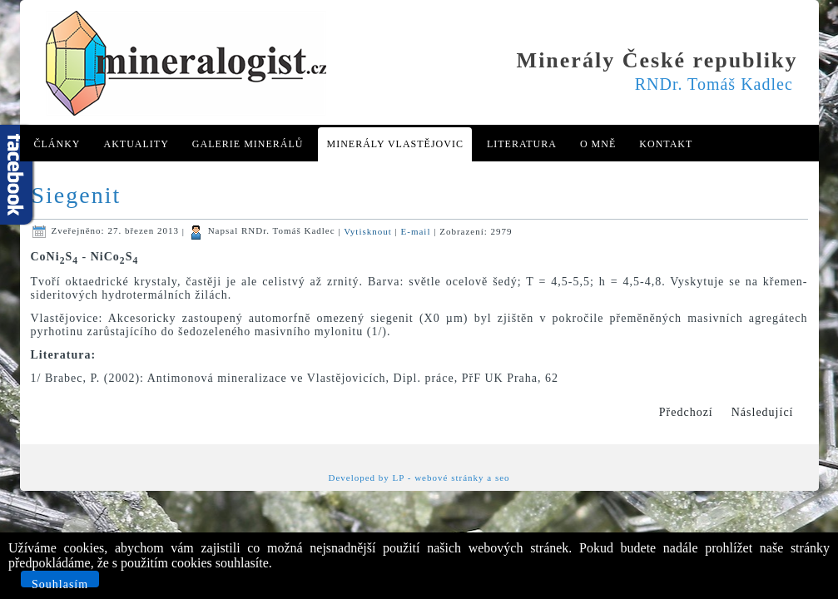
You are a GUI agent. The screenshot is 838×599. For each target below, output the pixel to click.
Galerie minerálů (248, 144)
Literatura (522, 144)
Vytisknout (369, 230)
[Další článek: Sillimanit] (763, 412)
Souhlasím (60, 582)
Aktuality (136, 144)
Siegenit (76, 195)
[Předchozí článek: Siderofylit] (686, 412)
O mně (598, 144)
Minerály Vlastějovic (394, 144)
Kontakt (665, 144)
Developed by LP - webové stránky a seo (418, 478)
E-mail (417, 230)
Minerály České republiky (657, 60)
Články (57, 144)
